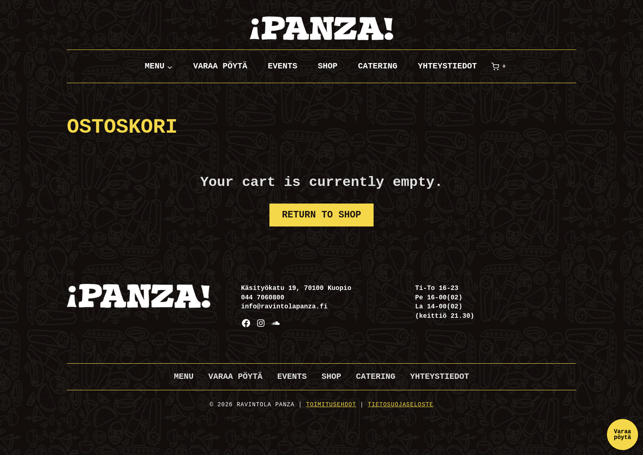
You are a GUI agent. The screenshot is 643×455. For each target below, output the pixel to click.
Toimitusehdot (331, 404)
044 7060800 (263, 297)
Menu (184, 376)
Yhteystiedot (447, 66)
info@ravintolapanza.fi (284, 306)
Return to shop (321, 215)
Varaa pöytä (220, 66)
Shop (327, 66)
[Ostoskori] (499, 66)
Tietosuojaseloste (400, 404)
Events (282, 66)
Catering (377, 66)
